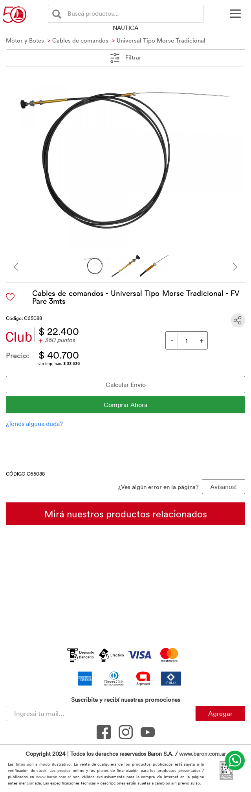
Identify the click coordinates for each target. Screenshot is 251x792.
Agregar (220, 713)
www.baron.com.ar (202, 753)
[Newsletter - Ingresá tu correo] (101, 713)
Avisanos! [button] (223, 487)
